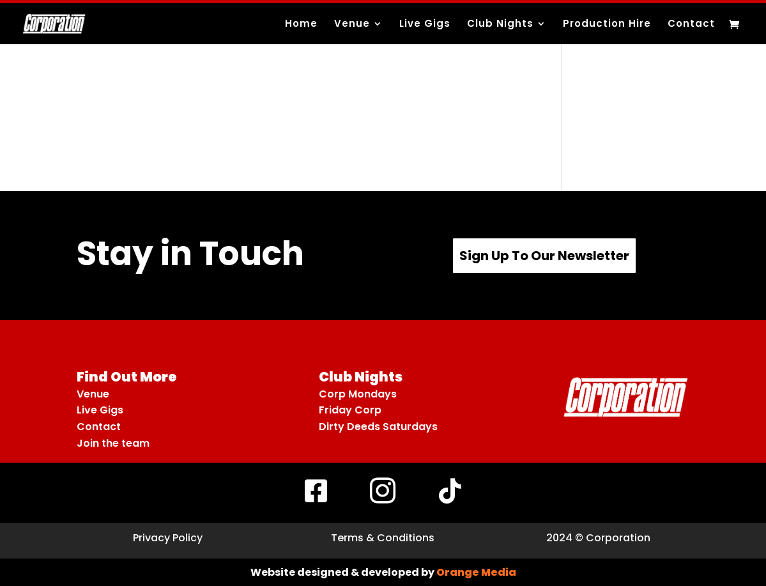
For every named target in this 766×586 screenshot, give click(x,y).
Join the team (113, 443)
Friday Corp (350, 410)
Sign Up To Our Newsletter (544, 256)
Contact (691, 24)
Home (301, 24)
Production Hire (607, 24)
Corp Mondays (358, 394)
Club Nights (500, 24)
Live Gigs (424, 24)
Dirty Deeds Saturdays (378, 426)
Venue (352, 24)
